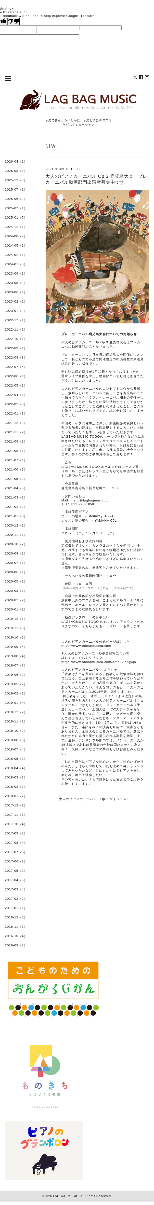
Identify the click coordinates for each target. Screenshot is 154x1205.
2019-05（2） (16, 684)
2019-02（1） (16, 693)
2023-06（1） (16, 292)
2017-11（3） (16, 815)
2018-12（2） (16, 712)
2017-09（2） (16, 833)
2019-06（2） (16, 675)
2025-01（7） (16, 217)
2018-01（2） (16, 796)
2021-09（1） (16, 441)
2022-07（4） (16, 367)
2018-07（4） (16, 749)
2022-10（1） (16, 339)
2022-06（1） (16, 376)
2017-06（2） (16, 861)
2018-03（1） (16, 777)
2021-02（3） (16, 507)
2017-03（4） (16, 889)
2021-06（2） (16, 469)
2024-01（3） (16, 264)
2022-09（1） (16, 348)
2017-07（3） (16, 852)
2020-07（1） (16, 563)
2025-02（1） (16, 208)
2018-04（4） (16, 768)
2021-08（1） (16, 451)
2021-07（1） (16, 460)
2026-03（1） (16, 171)
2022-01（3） (16, 413)
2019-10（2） (16, 637)
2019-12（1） (16, 619)
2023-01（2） (16, 311)
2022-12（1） (16, 320)
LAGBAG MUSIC (65, 1196)
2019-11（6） (16, 628)
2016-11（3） (16, 926)
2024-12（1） (16, 227)
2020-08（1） (16, 553)
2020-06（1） (16, 572)
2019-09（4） (16, 647)
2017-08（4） (16, 843)
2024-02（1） (16, 255)
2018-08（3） (16, 740)
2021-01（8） (16, 516)
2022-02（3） (16, 404)
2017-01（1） (16, 908)
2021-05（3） (16, 479)
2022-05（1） (16, 385)
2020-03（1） (16, 591)
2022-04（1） (16, 395)
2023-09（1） (16, 273)
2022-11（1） (16, 329)
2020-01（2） (16, 609)
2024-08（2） (16, 236)
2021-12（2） (16, 423)
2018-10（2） (16, 731)
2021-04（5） (16, 488)
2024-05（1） (16, 245)
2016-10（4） (16, 936)
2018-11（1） (16, 721)
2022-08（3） (16, 357)
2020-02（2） (16, 600)
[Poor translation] (13, 21)
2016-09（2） (16, 945)
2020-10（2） (16, 544)
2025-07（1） (16, 189)
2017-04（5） (16, 880)
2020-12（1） (16, 525)
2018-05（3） (16, 759)
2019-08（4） (16, 656)
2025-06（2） (16, 199)
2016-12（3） (16, 917)
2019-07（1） (16, 665)
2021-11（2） (16, 432)
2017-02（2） (16, 898)
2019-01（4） (16, 703)
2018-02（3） (16, 787)
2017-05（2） (16, 871)
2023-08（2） (16, 283)
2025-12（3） (16, 180)
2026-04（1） (16, 161)
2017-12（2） (16, 805)
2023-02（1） (16, 301)
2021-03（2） (16, 497)
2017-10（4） (16, 824)
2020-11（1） (16, 535)
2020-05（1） (16, 581)
